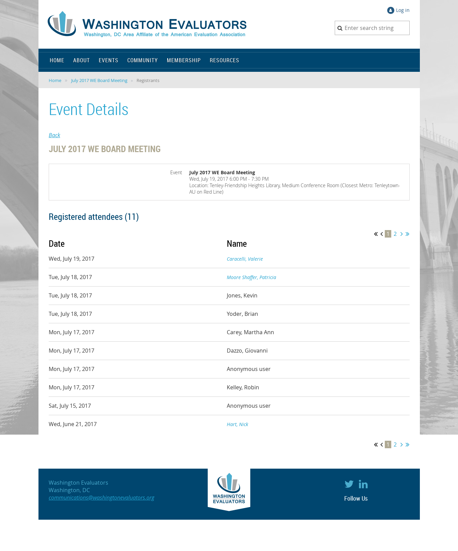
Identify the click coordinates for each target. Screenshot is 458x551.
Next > (401, 233)
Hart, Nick (237, 424)
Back (54, 135)
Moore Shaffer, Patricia (251, 277)
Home (55, 80)
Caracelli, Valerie (245, 259)
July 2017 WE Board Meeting (99, 80)
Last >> (407, 233)
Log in (403, 10)
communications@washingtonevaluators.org (101, 497)
